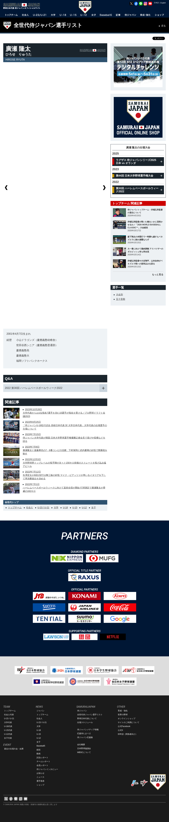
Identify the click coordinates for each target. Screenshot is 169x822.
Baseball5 (41, 746)
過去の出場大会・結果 (14, 749)
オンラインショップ (126, 718)
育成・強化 (123, 711)
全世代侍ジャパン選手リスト (48, 25)
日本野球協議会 (84, 748)
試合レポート (42, 757)
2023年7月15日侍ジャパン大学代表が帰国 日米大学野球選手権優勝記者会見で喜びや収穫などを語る (64, 437)
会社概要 (81, 744)
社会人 (29, 507)
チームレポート (43, 761)
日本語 (156, 3)
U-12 (84, 507)
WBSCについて (84, 752)
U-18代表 (8, 726)
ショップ (40, 785)
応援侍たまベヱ (84, 733)
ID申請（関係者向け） (127, 734)
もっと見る (157, 274)
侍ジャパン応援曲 (85, 737)
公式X (120, 730)
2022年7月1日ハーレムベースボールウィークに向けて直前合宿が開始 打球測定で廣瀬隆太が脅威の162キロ (64, 487)
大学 (56, 507)
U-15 (74, 507)
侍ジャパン (82, 711)
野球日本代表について (87, 718)
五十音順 (120, 299)
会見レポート (42, 765)
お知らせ (40, 773)
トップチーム (15, 507)
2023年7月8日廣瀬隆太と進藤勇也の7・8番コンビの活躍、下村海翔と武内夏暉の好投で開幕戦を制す (65, 450)
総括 (38, 750)
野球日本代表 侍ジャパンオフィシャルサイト (22, 6)
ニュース (40, 777)
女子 (93, 507)
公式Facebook (124, 726)
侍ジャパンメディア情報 (88, 729)
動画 (38, 754)
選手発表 (40, 781)
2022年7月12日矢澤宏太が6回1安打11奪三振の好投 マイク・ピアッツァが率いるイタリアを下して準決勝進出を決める (64, 475)
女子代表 (8, 738)
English (163, 3)
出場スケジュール (85, 722)
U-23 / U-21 (43, 507)
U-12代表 (8, 734)
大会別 (119, 294)
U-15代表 (8, 730)
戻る (163, 25)
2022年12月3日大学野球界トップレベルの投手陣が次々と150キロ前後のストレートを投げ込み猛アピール (64, 462)
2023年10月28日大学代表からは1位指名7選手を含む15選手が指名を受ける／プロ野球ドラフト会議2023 (64, 413)
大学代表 (8, 722)
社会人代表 (9, 714)
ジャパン (40, 711)
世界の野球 (123, 714)
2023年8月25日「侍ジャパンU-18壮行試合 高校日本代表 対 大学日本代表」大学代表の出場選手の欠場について (65, 425)
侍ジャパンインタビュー (47, 769)
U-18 (65, 507)
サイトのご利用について (128, 722)
